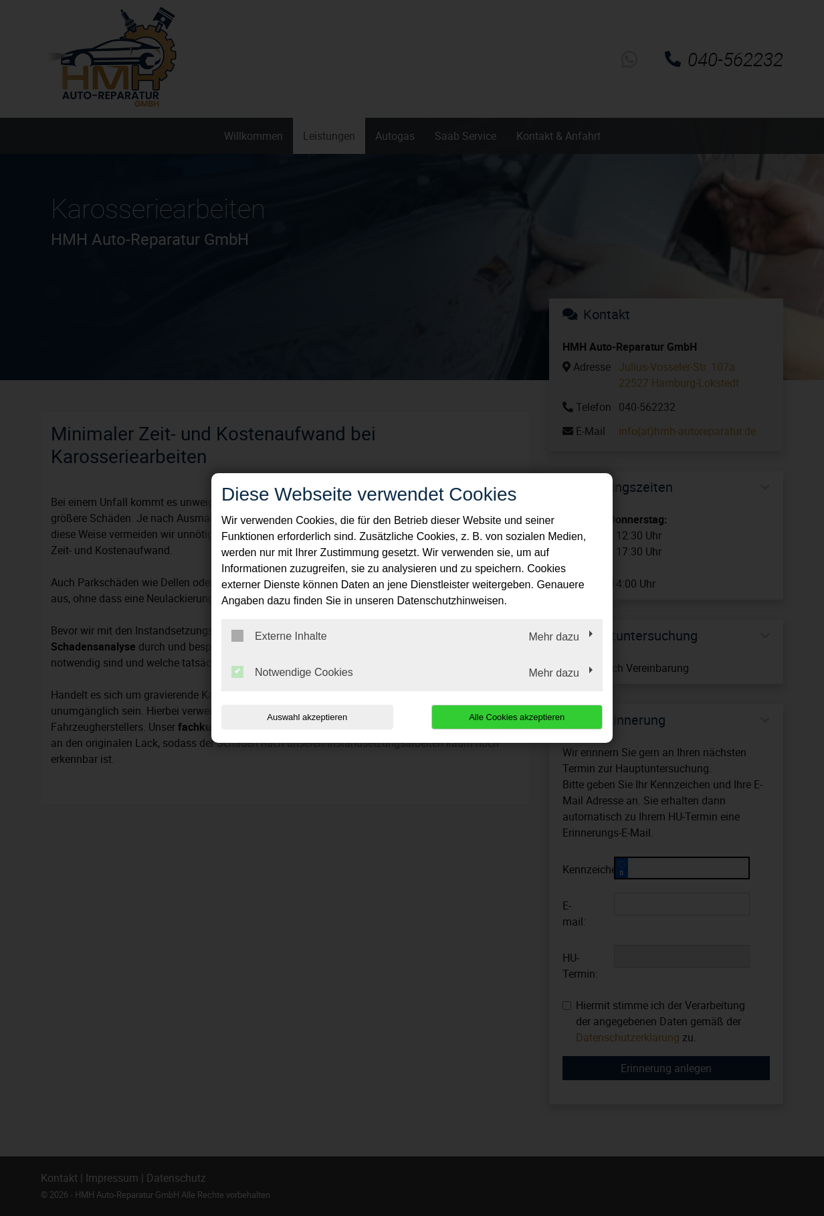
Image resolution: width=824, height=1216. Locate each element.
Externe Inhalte (279, 636)
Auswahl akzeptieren (307, 717)
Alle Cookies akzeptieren (516, 717)
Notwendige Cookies (292, 672)
